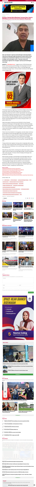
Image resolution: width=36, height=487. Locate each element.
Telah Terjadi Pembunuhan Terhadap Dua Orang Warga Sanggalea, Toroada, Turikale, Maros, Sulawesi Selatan (17, 449)
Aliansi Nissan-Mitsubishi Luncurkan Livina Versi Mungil (12, 414)
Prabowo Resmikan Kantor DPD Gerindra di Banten (11, 408)
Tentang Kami (10, 483)
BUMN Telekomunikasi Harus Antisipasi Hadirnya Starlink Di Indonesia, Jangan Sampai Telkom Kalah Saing (28, 220)
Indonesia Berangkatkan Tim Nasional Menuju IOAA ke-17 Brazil (11, 171)
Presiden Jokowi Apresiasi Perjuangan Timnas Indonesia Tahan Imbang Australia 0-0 (14, 384)
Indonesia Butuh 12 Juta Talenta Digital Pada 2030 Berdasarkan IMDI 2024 (17, 209)
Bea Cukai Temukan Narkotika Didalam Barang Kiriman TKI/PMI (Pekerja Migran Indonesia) (15, 446)
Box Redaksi (5, 483)
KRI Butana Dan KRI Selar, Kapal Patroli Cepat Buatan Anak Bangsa (11, 173)
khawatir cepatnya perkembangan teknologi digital (10, 183)
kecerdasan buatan (5, 181)
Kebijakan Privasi (30, 483)
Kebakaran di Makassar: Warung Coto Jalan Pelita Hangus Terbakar (18, 362)
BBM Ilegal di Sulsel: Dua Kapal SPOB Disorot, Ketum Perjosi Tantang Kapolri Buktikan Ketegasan (20, 358)
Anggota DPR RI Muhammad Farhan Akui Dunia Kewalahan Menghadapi (16, 20)
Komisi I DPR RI (21, 183)
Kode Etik (18, 483)
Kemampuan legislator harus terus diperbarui (16, 181)
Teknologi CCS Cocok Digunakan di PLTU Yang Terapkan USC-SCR (11, 168)
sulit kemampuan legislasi (25, 189)
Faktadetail (5, 20)
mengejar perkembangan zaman (7, 185)
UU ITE (21, 194)
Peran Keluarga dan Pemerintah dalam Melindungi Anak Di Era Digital (12, 172)
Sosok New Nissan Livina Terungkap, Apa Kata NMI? (11, 417)
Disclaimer (14, 483)
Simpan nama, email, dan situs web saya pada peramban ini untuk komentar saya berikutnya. (16, 288)
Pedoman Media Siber (24, 483)
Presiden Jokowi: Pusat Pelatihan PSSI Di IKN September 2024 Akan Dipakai (25, 394)
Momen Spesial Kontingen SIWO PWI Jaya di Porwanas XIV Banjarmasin (8, 394)
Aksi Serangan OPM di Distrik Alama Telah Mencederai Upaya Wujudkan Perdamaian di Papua (15, 438)
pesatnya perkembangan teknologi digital (9, 187)
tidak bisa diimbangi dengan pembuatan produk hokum (11, 194)
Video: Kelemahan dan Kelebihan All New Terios (11, 411)
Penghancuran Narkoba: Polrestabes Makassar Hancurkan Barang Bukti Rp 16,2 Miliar (15, 355)
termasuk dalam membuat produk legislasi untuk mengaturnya (12, 192)
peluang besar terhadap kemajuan (18, 185)
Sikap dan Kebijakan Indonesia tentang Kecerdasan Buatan (11, 189)
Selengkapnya (18, 366)
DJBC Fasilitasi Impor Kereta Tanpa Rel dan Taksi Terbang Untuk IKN (18, 459)
